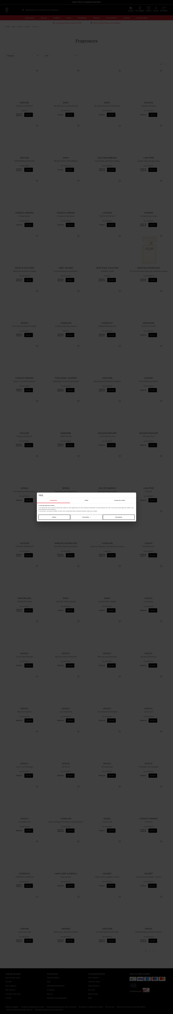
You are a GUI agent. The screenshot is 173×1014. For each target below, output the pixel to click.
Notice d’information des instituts (20, 1010)
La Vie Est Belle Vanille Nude (107, 932)
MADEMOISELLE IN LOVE (24, 161)
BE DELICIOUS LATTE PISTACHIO (107, 106)
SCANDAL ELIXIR (107, 271)
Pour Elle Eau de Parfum (148, 381)
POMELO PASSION (148, 106)
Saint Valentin (93, 978)
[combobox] (42, 10)
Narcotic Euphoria (24, 712)
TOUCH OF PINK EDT (107, 216)
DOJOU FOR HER (148, 326)
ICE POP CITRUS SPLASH (66, 602)
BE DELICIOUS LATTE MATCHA (66, 106)
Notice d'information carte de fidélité (131, 1007)
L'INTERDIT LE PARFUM (24, 877)
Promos (44, 18)
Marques (96, 18)
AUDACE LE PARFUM (24, 106)
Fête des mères (94, 982)
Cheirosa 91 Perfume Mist (107, 492)
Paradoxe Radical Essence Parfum (148, 932)
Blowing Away (107, 767)
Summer (91, 990)
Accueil (7, 26)
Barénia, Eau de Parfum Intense (66, 932)
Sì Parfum (148, 822)
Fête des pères (93, 986)
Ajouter (28, 115)
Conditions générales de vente (32, 1007)
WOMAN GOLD (149, 547)
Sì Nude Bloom (24, 216)
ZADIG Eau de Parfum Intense (24, 271)
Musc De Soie (66, 877)
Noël (90, 998)
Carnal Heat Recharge (24, 657)
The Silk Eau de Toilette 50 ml (66, 492)
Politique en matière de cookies (91, 1007)
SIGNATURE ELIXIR (24, 602)
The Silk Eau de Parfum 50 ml (24, 492)
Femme (27, 26)
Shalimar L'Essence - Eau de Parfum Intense (107, 547)
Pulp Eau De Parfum (24, 436)
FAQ (48, 982)
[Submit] (22, 10)
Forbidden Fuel (24, 822)
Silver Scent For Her (107, 436)
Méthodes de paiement (56, 986)
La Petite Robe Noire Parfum (66, 326)
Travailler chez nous (13, 994)
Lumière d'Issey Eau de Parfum (66, 271)
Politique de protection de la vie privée (61, 1007)
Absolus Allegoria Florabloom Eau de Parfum (65, 822)
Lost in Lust (148, 712)
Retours (50, 994)
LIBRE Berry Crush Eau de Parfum (66, 381)
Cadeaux (126, 18)
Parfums (57, 18)
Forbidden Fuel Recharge (148, 767)
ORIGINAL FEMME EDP (24, 547)
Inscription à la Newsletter (57, 998)
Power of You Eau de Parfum (24, 381)
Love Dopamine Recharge (107, 712)
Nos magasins (10, 986)
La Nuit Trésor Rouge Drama (148, 161)
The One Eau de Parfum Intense (107, 161)
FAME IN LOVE (65, 436)
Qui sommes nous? (12, 978)
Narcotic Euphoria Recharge (66, 657)
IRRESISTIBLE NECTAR (107, 326)
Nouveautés (29, 18)
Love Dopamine (66, 712)
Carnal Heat (148, 602)
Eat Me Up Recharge (148, 657)
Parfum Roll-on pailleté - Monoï (107, 877)
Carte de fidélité (53, 978)
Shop (13, 26)
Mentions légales (11, 1007)
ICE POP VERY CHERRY (107, 602)
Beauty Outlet (142, 18)
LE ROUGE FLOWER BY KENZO (24, 326)
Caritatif (8, 982)
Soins (69, 18)
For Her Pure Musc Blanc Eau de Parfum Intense (148, 271)
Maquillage (82, 18)
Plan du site (109, 1007)
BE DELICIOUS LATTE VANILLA (66, 161)
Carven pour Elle (24, 932)
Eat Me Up (66, 767)
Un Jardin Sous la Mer (148, 216)
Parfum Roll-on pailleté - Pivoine (148, 877)
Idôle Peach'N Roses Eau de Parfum (107, 381)
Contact (8, 998)
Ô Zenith (148, 492)
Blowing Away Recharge (107, 657)
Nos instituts (111, 18)
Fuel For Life (107, 822)
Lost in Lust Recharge (24, 767)
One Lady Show (149, 436)
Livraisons (51, 990)
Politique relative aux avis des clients (49, 1010)
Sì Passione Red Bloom (66, 216)
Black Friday (93, 994)
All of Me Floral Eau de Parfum (66, 547)
